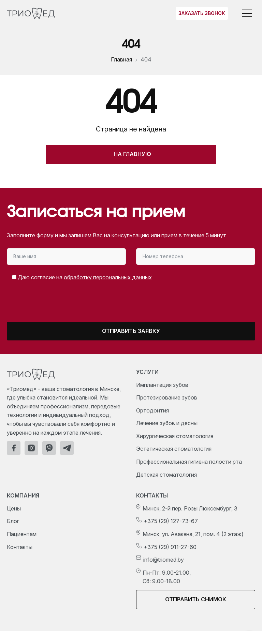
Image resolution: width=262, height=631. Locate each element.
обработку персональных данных (108, 277)
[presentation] (64, 304)
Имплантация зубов (162, 384)
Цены (14, 508)
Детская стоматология (166, 474)
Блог (13, 521)
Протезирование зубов (166, 397)
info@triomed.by (163, 559)
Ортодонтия (152, 410)
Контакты (19, 547)
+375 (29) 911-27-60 (170, 547)
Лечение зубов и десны (167, 423)
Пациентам (22, 534)
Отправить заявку (131, 330)
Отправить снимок (195, 599)
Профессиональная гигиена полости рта (189, 461)
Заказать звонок (201, 13)
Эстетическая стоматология (174, 448)
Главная (121, 59)
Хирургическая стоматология (174, 436)
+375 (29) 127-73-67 (171, 521)
